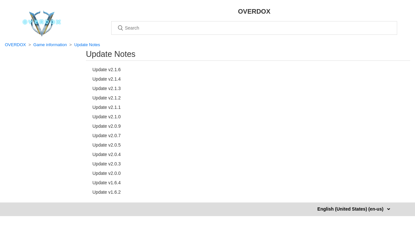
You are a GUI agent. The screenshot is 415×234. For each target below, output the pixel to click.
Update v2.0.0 (106, 173)
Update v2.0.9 (106, 126)
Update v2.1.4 (106, 79)
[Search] (254, 27)
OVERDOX (15, 44)
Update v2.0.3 (106, 163)
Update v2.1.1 (106, 107)
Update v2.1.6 (106, 69)
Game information (50, 44)
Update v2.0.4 (106, 154)
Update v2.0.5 (106, 145)
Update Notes (87, 44)
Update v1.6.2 (106, 192)
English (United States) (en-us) (351, 209)
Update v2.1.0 (106, 116)
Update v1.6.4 (106, 182)
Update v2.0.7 (106, 135)
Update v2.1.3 (106, 88)
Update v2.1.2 (106, 97)
